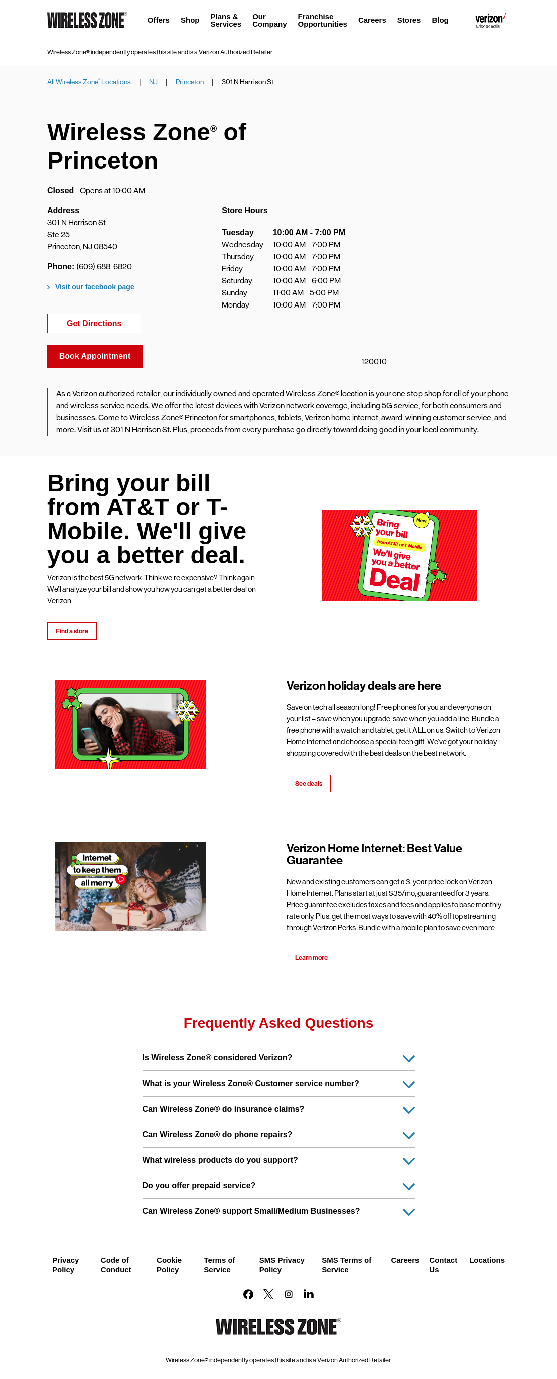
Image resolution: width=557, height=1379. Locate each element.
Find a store (72, 631)
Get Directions (104, 322)
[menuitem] (158, 21)
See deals (308, 783)
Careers (405, 1260)
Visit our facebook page (94, 287)
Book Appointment (95, 356)
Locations (487, 1260)
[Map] (431, 285)
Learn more (311, 957)
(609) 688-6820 (104, 266)
